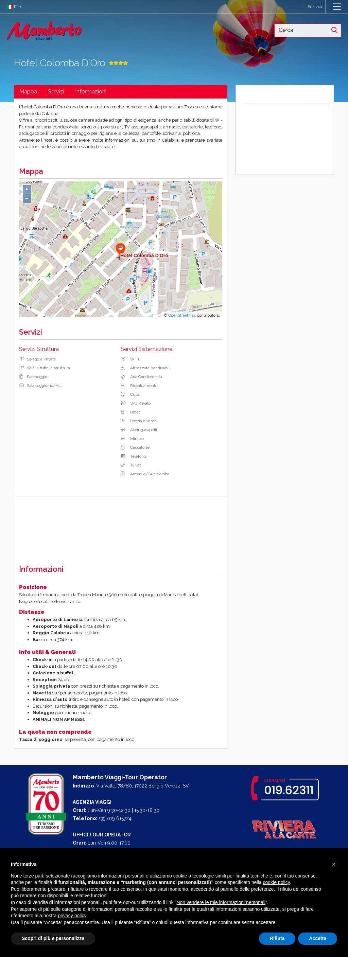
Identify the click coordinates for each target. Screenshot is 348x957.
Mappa (28, 91)
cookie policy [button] (276, 882)
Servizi (56, 91)
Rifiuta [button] (277, 938)
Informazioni (90, 91)
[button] (12, 6)
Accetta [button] (317, 938)
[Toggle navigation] (337, 7)
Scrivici (315, 6)
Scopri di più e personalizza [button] (53, 938)
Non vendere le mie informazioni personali (220, 902)
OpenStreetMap (182, 315)
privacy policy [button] (72, 915)
